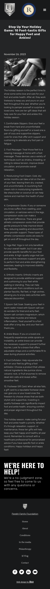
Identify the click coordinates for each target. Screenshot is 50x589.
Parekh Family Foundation (25, 513)
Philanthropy (25, 549)
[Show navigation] (44, 10)
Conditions (25, 535)
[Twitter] (21, 572)
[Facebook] (15, 572)
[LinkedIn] (28, 572)
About (25, 528)
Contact (25, 563)
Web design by (24, 582)
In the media (25, 542)
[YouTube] (35, 572)
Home (25, 521)
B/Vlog (25, 556)
